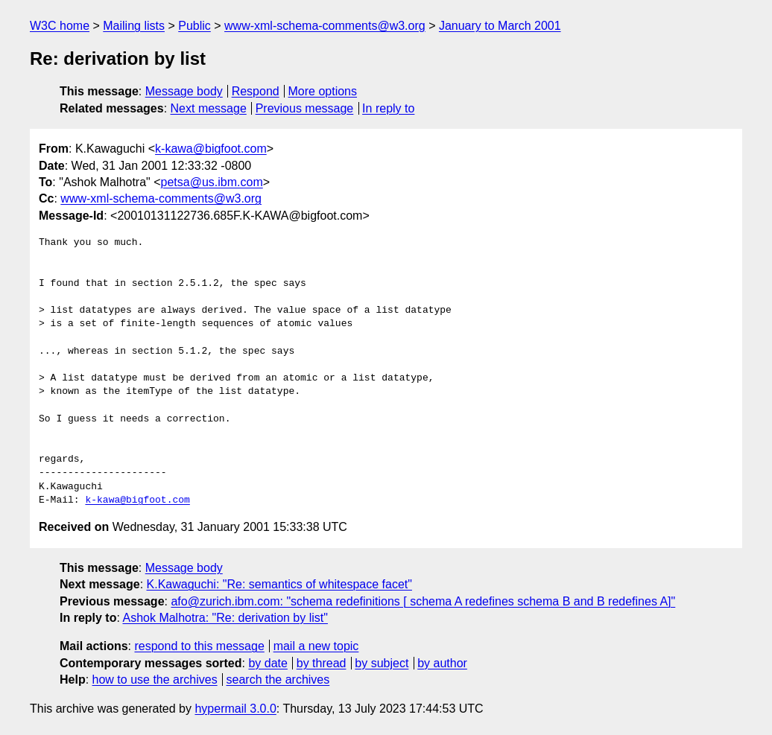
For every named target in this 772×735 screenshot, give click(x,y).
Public (194, 25)
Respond (255, 91)
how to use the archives (155, 679)
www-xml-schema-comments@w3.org (324, 25)
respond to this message (199, 646)
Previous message (305, 108)
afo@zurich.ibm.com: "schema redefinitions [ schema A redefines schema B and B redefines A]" (423, 601)
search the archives (278, 679)
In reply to (388, 108)
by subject (381, 663)
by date (267, 663)
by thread (322, 663)
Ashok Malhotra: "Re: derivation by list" (224, 617)
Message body (184, 91)
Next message (209, 108)
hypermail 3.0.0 (235, 708)
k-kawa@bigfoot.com (211, 148)
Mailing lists (134, 25)
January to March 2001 (500, 25)
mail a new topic (316, 646)
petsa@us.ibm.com (212, 182)
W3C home (59, 25)
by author (442, 663)
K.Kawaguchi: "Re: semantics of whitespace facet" (279, 584)
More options (323, 91)
